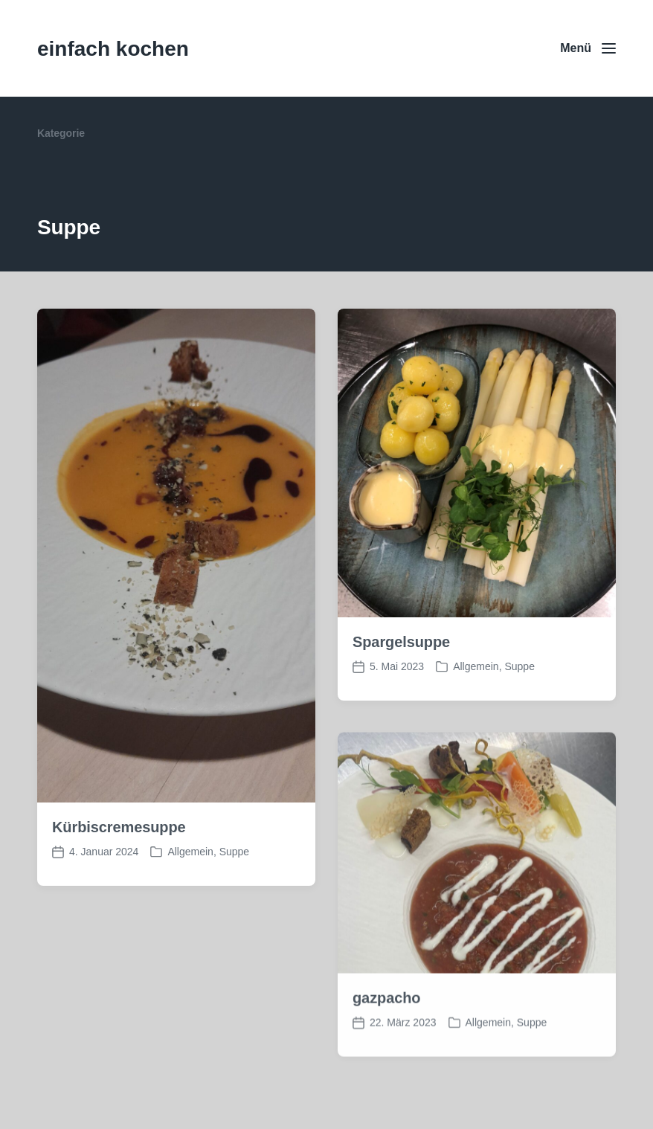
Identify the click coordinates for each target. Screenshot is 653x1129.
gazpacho (386, 1013)
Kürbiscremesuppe (119, 827)
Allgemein (190, 852)
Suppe (234, 852)
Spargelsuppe (401, 642)
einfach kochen (113, 48)
